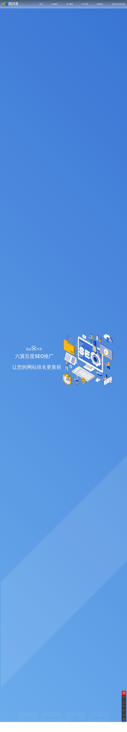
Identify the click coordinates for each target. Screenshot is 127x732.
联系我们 (100, 5)
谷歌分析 (98, 717)
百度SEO (28, 717)
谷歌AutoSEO (75, 719)
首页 (41, 5)
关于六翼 (85, 5)
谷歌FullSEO (52, 717)
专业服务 (54, 5)
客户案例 (69, 5)
